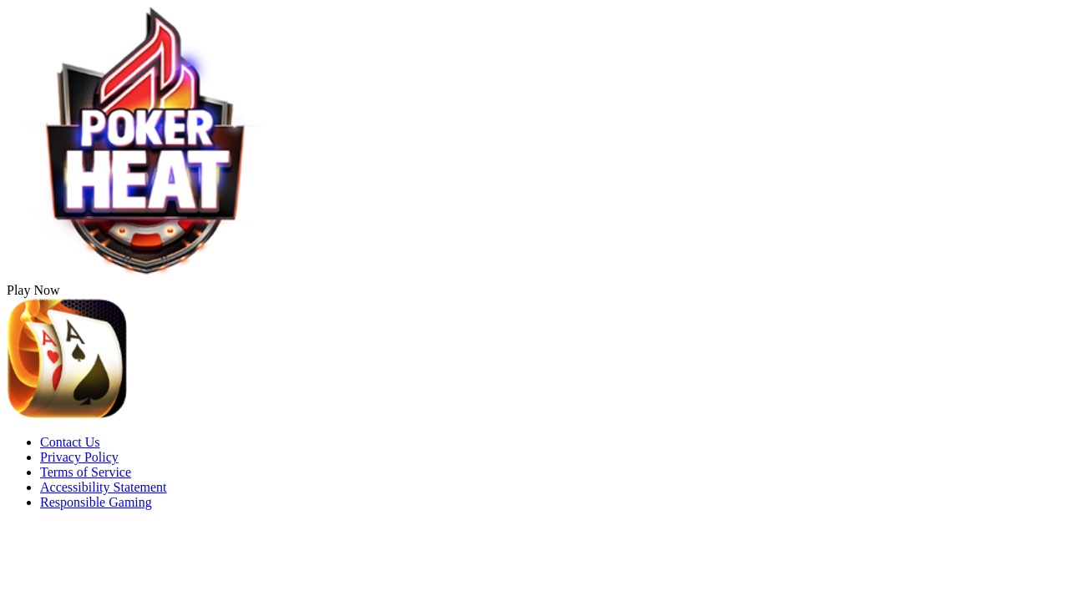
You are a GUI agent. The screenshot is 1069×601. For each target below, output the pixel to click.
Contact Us (70, 442)
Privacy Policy (79, 457)
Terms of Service (85, 472)
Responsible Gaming (96, 502)
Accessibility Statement (103, 487)
